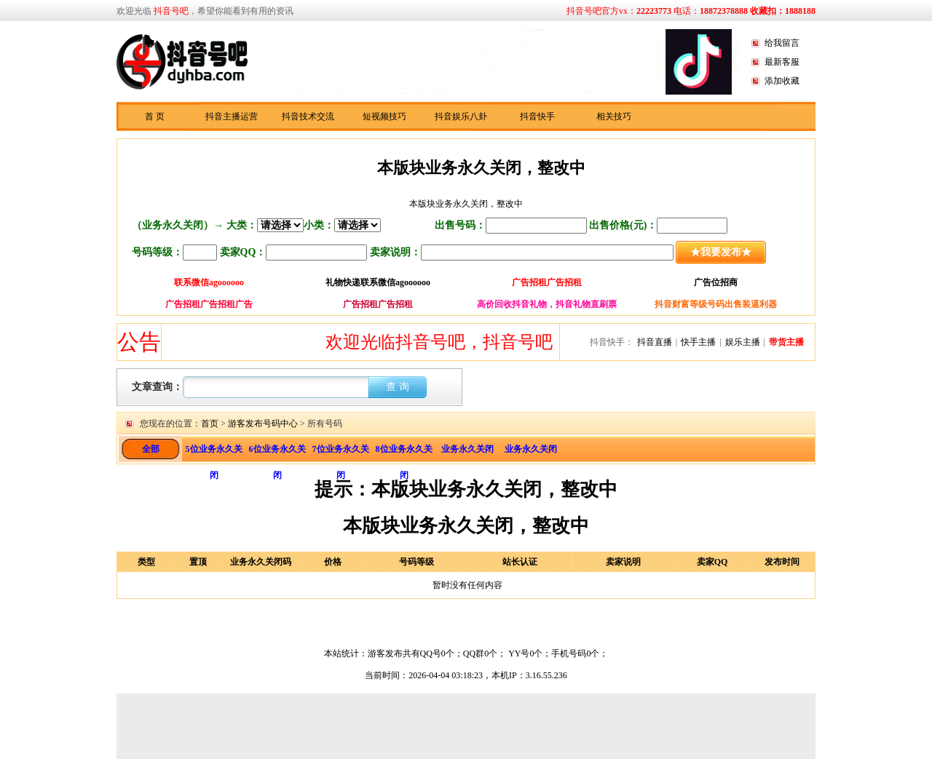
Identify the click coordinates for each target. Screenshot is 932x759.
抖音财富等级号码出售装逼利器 (716, 304)
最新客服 (782, 62)
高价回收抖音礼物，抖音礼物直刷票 (547, 304)
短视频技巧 (384, 116)
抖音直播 (654, 342)
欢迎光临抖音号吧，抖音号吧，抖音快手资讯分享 (523, 342)
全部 (150, 449)
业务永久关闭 (467, 449)
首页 (209, 423)
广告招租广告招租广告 (209, 304)
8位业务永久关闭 (404, 453)
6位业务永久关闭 (277, 453)
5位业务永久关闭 (214, 453)
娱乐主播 (742, 342)
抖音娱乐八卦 (461, 116)
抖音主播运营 (231, 116)
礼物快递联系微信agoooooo (377, 282)
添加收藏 (782, 81)
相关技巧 (613, 116)
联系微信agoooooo (209, 282)
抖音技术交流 (308, 116)
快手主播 (698, 342)
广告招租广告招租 (547, 282)
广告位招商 (716, 282)
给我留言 (782, 43)
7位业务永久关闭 (340, 453)
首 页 (155, 116)
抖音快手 (537, 116)
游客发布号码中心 (263, 423)
